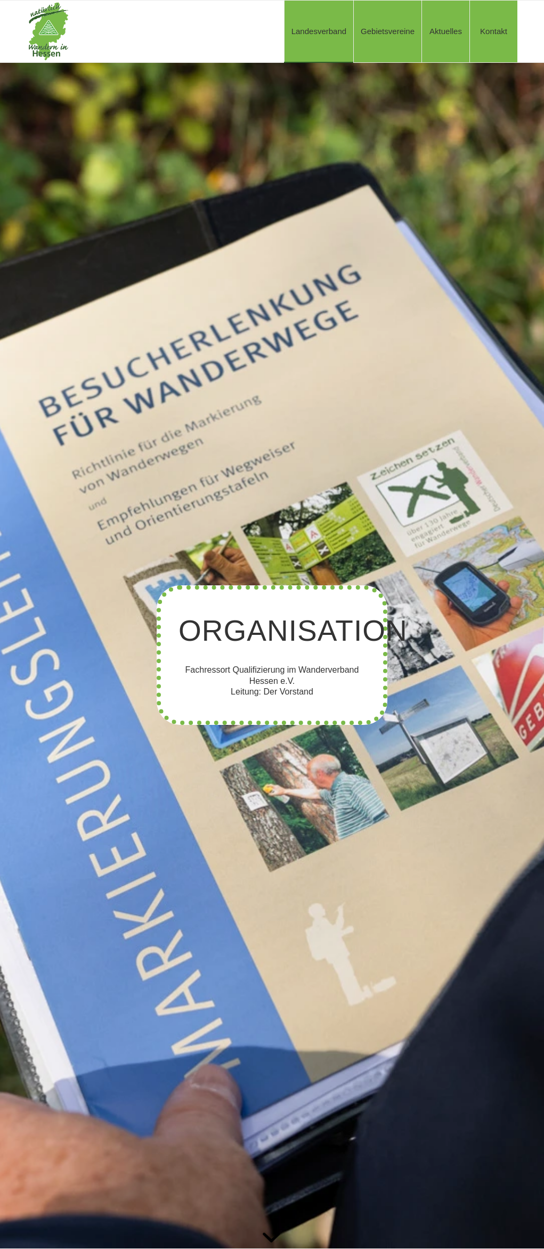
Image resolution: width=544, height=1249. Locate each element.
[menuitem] (318, 31)
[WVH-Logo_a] (48, 31)
